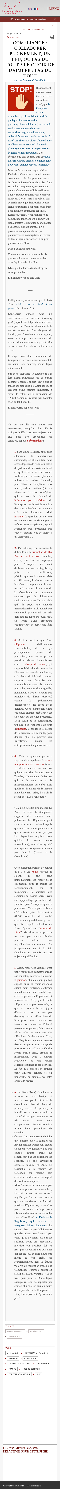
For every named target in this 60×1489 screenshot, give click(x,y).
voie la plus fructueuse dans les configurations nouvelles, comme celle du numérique (29, 160)
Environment (44, 1364)
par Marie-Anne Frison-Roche (30, 80)
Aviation (13, 1358)
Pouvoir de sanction (19, 1374)
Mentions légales (34, 1486)
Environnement (15, 1331)
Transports (14, 1337)
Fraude (12, 1369)
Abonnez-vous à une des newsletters (31, 19)
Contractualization (19, 1364)
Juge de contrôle (31, 1369)
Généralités (36, 1331)
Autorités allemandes (36, 1353)
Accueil (27, 29)
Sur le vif (39, 29)
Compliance (30, 1358)
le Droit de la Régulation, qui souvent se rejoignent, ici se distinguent (33, 1221)
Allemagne (12, 1353)
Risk (38, 1374)
